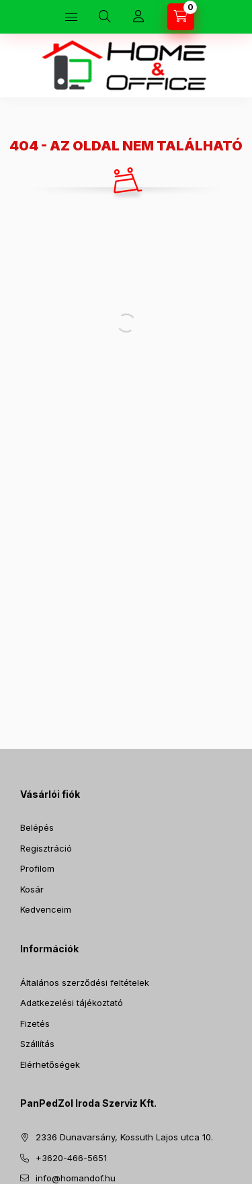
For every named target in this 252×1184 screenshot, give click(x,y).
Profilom (37, 868)
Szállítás (37, 1043)
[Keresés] (104, 16)
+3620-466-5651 (71, 1157)
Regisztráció (46, 848)
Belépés (37, 827)
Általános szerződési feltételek (84, 982)
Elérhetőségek (50, 1064)
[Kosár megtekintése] (180, 16)
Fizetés (35, 1023)
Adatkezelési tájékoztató (71, 1002)
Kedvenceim (45, 909)
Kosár (32, 889)
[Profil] (138, 16)
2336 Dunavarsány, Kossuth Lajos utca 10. (124, 1137)
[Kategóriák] (71, 16)
